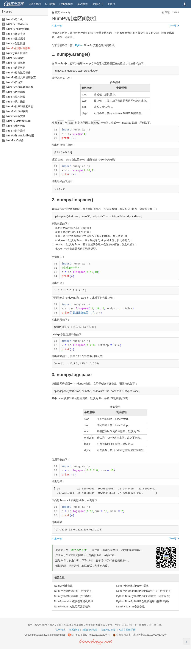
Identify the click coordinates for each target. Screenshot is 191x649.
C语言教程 (35, 3)
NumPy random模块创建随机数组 (73, 601)
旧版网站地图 (108, 629)
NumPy (8, 11)
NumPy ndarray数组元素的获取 (72, 606)
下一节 (174, 25)
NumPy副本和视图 (17, 111)
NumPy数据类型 (15, 33)
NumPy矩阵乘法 (15, 130)
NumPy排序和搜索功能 (19, 106)
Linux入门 (97, 3)
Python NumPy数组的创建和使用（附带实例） (143, 601)
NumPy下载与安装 (17, 24)
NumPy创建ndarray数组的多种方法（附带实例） (144, 590)
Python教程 (66, 3)
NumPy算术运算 (15, 96)
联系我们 (74, 629)
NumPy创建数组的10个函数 (132, 585)
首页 (57, 12)
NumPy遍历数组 (15, 67)
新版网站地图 (89, 629)
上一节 (57, 25)
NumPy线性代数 (15, 125)
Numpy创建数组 (15, 43)
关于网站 (60, 629)
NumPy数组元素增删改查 (21, 77)
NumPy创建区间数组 (18, 48)
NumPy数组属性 (15, 38)
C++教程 (50, 3)
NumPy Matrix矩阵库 (18, 120)
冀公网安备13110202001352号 (150, 634)
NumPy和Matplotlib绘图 (20, 135)
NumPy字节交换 (15, 116)
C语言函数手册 (127, 629)
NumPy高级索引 (15, 57)
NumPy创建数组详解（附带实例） (74, 590)
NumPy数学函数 (15, 91)
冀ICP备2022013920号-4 (96, 634)
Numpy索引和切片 (17, 53)
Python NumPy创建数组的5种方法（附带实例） (144, 596)
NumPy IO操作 (15, 140)
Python (79, 45)
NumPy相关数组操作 (18, 72)
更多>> (111, 3)
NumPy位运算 (14, 82)
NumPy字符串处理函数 (19, 87)
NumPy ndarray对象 (18, 28)
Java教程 (82, 3)
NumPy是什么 (14, 19)
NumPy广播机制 (15, 62)
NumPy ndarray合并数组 (130, 606)
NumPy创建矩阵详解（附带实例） (74, 596)
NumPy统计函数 (15, 101)
